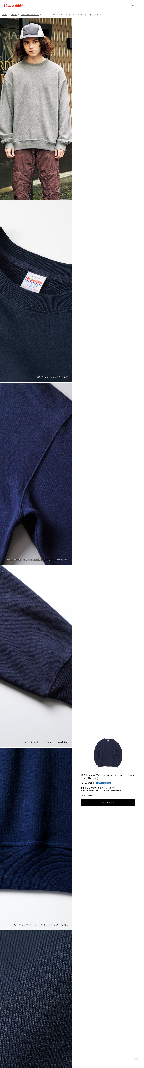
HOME (4, 15)
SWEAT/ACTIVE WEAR (30, 15)
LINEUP (14, 15)
